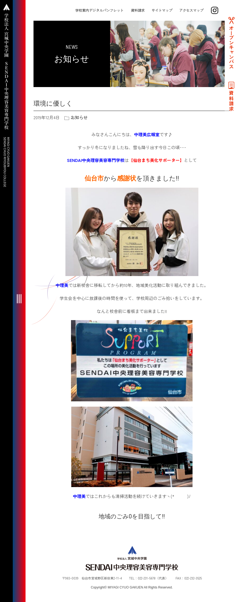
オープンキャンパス (231, 47)
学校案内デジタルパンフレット (99, 10)
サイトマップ (162, 10)
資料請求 (138, 10)
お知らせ (79, 117)
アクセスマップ (191, 10)
